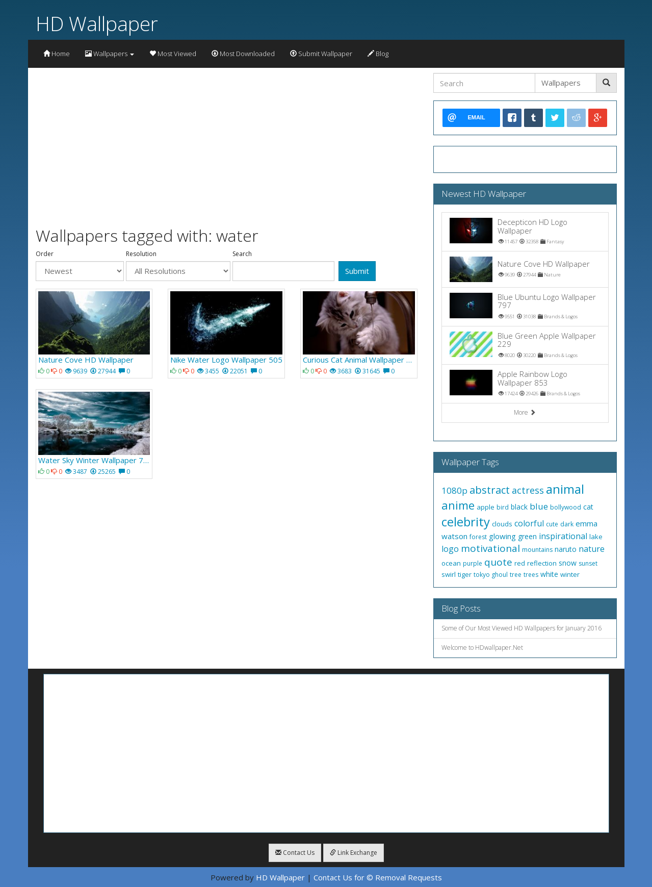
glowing (502, 536)
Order (45, 254)
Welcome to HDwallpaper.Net (482, 647)
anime (458, 505)
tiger (465, 574)
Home (56, 53)
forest (478, 537)
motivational (490, 548)
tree (515, 574)
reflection (542, 563)
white (549, 574)
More (525, 412)
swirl (448, 574)
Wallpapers (109, 53)
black (519, 507)
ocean (451, 563)
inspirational (563, 536)
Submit (357, 271)
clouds (502, 523)
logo (450, 548)
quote (498, 562)
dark (566, 524)
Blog (378, 53)
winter (570, 574)
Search (242, 254)
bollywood (565, 507)
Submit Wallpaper (321, 53)
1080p (454, 490)
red (519, 563)
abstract (490, 490)
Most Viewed (172, 53)
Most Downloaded (243, 53)
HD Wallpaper (97, 23)
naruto (566, 549)
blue (539, 506)
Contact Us (295, 852)
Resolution (141, 254)
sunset (588, 563)
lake (596, 536)
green (527, 536)
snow (568, 563)
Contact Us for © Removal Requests (378, 877)
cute (552, 524)
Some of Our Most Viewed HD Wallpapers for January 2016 (521, 628)
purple (472, 563)
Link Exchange (353, 852)
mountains (537, 549)
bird (503, 507)
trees (531, 574)
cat (588, 507)
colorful (529, 523)
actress (528, 490)
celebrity (465, 521)
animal (565, 488)
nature (592, 548)
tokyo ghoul (491, 574)
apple (485, 507)
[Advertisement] (227, 144)
